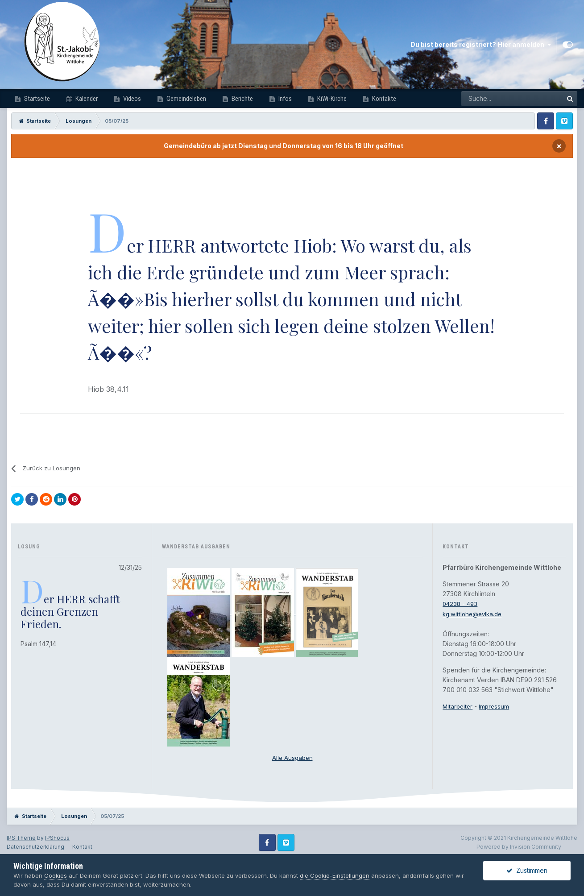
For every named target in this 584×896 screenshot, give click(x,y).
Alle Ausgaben (292, 757)
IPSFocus (57, 837)
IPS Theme (21, 837)
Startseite (36, 99)
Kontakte (383, 99)
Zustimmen (526, 870)
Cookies (55, 875)
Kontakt (82, 846)
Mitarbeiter (458, 706)
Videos (131, 99)
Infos (284, 99)
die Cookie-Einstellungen (334, 875)
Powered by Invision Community (518, 846)
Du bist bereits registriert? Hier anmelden (480, 45)
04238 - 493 (461, 603)
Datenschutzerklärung (35, 846)
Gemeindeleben (185, 99)
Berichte (241, 99)
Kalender (86, 99)
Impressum (496, 706)
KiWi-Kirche (331, 99)
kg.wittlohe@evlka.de (474, 614)
